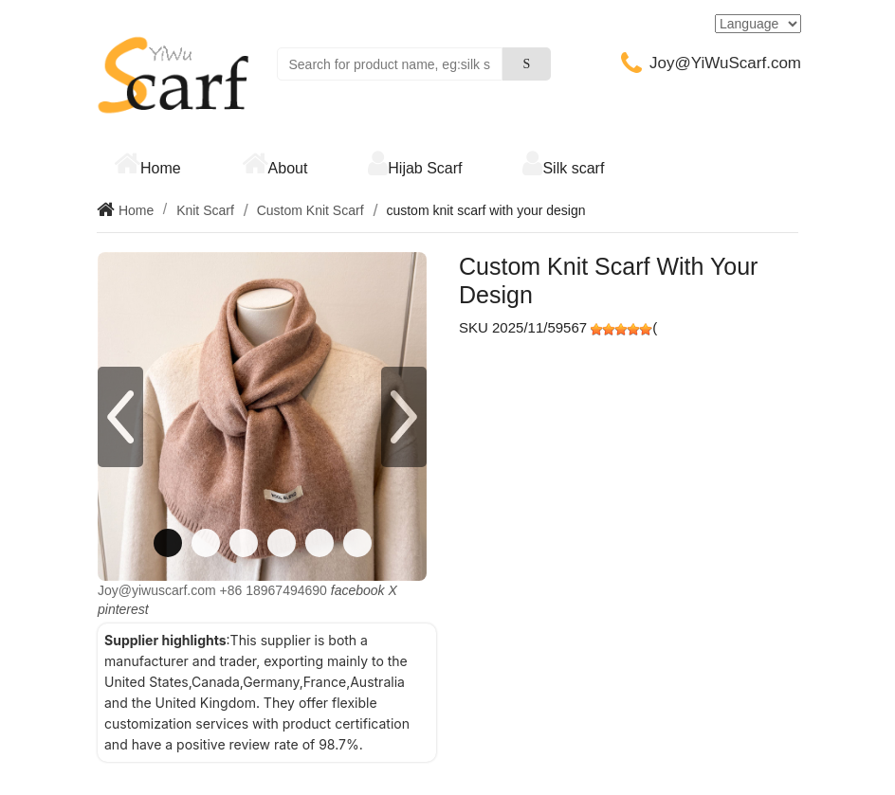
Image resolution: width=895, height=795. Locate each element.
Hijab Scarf (425, 168)
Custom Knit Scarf (310, 210)
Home (160, 168)
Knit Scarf (205, 210)
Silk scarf (573, 168)
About (288, 168)
